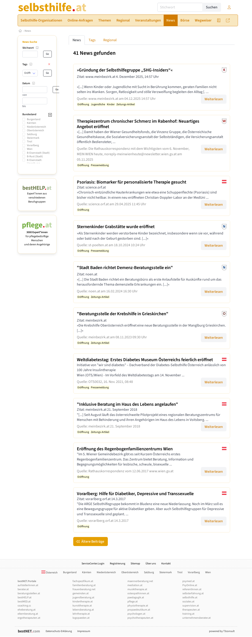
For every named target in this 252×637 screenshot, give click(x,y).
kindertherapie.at (83, 602)
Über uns (151, 563)
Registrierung (117, 563)
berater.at (23, 589)
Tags (92, 40)
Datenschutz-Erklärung (59, 631)
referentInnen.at (191, 589)
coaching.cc (24, 606)
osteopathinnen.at (138, 593)
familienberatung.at (84, 585)
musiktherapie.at (137, 589)
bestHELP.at (24, 597)
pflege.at (132, 602)
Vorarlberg (33, 145)
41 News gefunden (94, 53)
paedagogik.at (135, 597)
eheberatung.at (26, 610)
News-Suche (29, 42)
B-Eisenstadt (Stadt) (38, 153)
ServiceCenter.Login (93, 563)
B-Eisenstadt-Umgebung (34, 161)
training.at (188, 614)
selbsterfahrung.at (193, 593)
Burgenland (33, 119)
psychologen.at (136, 614)
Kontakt (166, 563)
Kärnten (31, 123)
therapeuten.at (191, 610)
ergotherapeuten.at (29, 618)
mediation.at (134, 585)
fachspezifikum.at (83, 581)
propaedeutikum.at (138, 610)
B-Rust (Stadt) (35, 156)
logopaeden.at (81, 618)
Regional (110, 40)
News (28, 31)
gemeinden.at (81, 593)
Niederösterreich (36, 127)
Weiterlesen (214, 99)
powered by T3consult (222, 631)
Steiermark (33, 138)
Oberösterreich (35, 130)
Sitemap (135, 563)
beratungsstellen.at (29, 593)
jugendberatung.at (83, 597)
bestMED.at (24, 602)
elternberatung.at (28, 614)
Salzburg (32, 134)
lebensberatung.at (83, 610)
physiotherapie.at (137, 606)
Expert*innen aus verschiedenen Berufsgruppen (37, 196)
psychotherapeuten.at (140, 618)
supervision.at (190, 606)
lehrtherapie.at (81, 614)
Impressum (83, 631)
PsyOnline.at (189, 585)
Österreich (49, 573)
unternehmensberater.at (196, 618)
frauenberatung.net (84, 589)
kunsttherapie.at (82, 606)
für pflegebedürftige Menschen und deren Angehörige (37, 236)
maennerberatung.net (140, 581)
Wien (30, 149)
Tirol (29, 141)
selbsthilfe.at (189, 597)
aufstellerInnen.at (28, 585)
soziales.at (188, 602)
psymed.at (188, 581)
